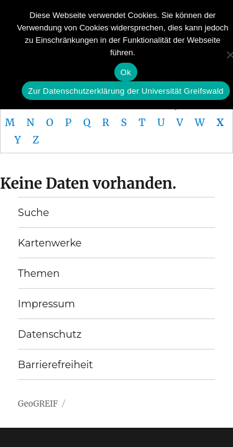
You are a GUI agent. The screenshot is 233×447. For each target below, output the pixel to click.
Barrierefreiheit (55, 365)
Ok (126, 72)
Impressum (46, 304)
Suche (33, 213)
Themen (39, 273)
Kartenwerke (49, 243)
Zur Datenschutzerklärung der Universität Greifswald (126, 91)
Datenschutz (49, 334)
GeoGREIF (38, 404)
